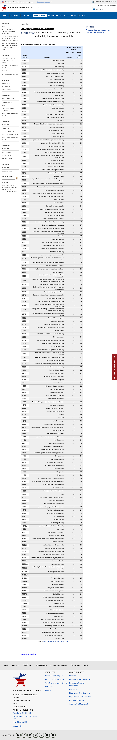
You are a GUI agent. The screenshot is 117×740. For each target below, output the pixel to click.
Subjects (15, 665)
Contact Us (17, 726)
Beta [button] (81, 15)
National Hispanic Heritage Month (10, 67)
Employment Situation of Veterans (9, 109)
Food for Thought (8, 99)
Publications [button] (39, 15)
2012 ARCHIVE (6, 55)
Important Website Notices (80, 696)
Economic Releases (59, 665)
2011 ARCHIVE (6, 80)
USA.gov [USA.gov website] (48, 690)
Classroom (75, 665)
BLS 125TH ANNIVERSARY (8, 131)
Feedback (5, 182)
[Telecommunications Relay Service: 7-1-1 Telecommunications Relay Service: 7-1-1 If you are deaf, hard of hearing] (27, 717)
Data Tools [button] (26, 15)
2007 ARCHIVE (6, 164)
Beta (86, 665)
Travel (4, 105)
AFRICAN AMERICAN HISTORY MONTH (9, 139)
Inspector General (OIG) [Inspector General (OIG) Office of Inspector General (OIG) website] (54, 675)
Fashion (4, 71)
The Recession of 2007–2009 (10, 74)
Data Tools (27, 665)
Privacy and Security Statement (77, 684)
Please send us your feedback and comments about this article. (98, 31)
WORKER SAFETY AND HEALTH (10, 134)
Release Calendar (103, 5)
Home (5, 665)
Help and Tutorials (76, 700)
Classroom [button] (71, 15)
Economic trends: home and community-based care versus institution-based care (10, 46)
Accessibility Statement (78, 704)
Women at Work (6, 90)
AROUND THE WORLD (7, 159)
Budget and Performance (54, 679)
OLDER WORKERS (6, 152)
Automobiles (6, 83)
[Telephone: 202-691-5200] (27, 713)
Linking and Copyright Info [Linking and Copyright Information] (79, 693)
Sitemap (72, 675)
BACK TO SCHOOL (7, 171)
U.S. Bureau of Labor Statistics (23, 7)
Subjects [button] (14, 15)
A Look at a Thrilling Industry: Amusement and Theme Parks (9, 31)
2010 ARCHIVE (6, 96)
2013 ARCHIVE (6, 23)
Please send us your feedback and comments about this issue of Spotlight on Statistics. (9, 188)
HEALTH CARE (5, 128)
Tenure (4, 26)
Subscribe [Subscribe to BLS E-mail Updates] (113, 5)
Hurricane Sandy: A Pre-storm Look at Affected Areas (9, 60)
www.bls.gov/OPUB (20, 722)
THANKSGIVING (6, 125)
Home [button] (5, 15)
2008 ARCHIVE (6, 145)
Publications (41, 665)
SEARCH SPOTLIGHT (7, 176)
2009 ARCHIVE (6, 121)
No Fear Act (49, 686)
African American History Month (9, 115)
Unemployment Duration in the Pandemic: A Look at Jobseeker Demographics (10, 39)
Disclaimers (73, 689)
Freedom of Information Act (80, 679)
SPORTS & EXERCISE (7, 155)
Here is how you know (43, 2)
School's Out (6, 86)
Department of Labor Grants (56, 683)
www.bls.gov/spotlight (28, 654)
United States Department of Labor (104, 2)
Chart (67, 641)
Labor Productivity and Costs (53, 641)
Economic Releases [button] (56, 15)
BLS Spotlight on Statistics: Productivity (37, 29)
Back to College (7, 102)
